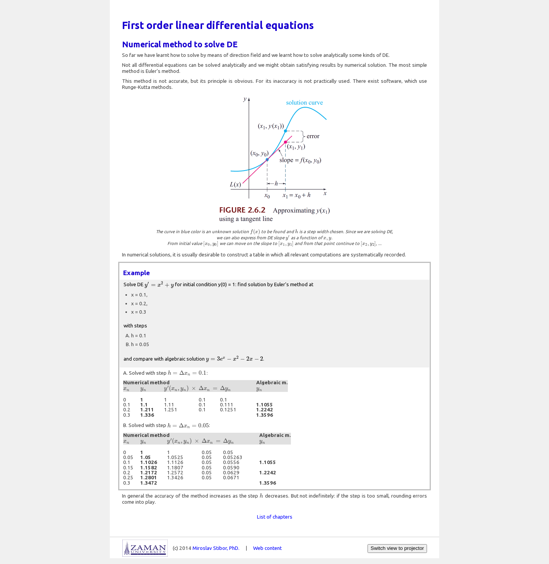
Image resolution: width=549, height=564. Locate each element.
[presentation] (255, 231)
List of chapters (274, 517)
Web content (267, 548)
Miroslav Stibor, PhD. (216, 548)
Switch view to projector (397, 548)
